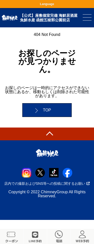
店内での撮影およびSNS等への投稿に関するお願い (47, 183)
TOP (47, 110)
